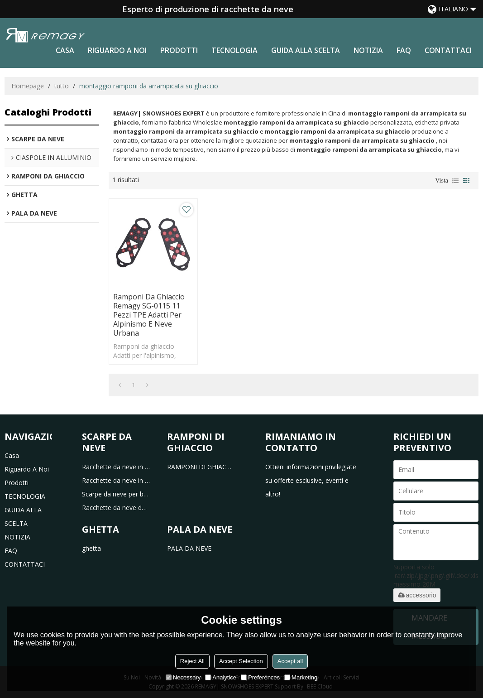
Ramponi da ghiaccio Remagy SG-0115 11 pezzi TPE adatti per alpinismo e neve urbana (149, 314)
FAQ (404, 50)
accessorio (417, 595)
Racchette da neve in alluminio (116, 480)
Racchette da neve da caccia (116, 507)
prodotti (179, 50)
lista (455, 180)
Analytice (220, 677)
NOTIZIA (368, 50)
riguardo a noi (117, 50)
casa (65, 50)
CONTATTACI (448, 50)
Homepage (27, 86)
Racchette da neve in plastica (116, 466)
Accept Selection (241, 661)
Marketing (300, 677)
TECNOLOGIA (234, 50)
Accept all (290, 661)
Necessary (183, 677)
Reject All (192, 661)
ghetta (91, 548)
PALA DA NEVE (189, 548)
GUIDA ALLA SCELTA (305, 50)
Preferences (260, 677)
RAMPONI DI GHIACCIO (201, 466)
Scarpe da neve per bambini (116, 494)
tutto (61, 86)
